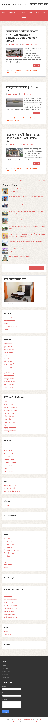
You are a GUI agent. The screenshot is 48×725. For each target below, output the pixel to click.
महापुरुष (6, 562)
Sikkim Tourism (8, 448)
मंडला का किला (8, 419)
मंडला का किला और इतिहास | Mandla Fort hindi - (22, 219)
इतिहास (6, 324)
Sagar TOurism (8, 457)
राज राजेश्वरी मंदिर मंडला (10, 600)
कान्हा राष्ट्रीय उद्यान (8, 404)
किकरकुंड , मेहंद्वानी (9, 379)
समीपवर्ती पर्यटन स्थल (34, 12)
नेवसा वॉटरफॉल (8, 344)
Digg (17, 73)
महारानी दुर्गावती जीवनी (10, 485)
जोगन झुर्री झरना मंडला (10, 431)
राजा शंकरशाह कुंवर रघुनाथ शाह (12, 491)
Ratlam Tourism (8, 468)
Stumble (10, 73)
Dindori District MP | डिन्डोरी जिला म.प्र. (24, 4)
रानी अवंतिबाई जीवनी (9, 488)
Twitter (26, 70)
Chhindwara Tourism (10, 462)
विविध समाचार (8, 565)
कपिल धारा (7, 355)
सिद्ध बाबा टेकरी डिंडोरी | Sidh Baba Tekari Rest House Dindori (23, 138)
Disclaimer (5, 674)
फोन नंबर (24, 18)
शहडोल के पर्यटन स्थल (9, 425)
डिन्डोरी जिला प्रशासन (9, 321)
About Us (5, 668)
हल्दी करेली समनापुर (9, 373)
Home (20, 180)
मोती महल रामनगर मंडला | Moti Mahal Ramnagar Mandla (24, 204)
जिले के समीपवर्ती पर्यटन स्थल (29, 44)
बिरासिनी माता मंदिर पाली (10, 608)
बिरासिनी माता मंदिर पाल (10, 413)
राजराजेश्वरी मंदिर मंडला (10, 410)
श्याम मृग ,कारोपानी (9, 364)
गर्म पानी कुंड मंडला (9, 416)
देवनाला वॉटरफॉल (8, 352)
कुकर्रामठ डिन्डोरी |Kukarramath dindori (19, 256)
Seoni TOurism (8, 445)
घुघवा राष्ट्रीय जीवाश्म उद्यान (11, 350)
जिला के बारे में (13, 12)
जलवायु (6, 329)
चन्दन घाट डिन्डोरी (8, 367)
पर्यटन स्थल (22, 12)
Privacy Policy (6, 671)
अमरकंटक (6, 402)
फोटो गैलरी (7, 556)
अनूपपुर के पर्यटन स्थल (10, 428)
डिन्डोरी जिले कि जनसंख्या (10, 327)
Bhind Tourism (8, 465)
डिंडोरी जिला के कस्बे (9, 553)
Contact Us (5, 677)
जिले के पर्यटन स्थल (26, 94)
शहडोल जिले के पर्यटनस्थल (11, 617)
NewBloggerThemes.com (36, 722)
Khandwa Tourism (9, 459)
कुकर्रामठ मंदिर (8, 347)
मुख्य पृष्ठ (4, 12)
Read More (36, 65)
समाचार (44, 12)
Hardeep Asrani (15, 722)
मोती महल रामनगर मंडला (10, 407)
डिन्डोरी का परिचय (8, 318)
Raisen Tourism (8, 471)
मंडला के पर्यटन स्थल (9, 422)
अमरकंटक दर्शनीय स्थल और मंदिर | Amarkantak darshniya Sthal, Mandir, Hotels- (22, 36)
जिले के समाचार (8, 547)
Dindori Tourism (8, 451)
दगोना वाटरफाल (8, 361)
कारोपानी (6, 358)
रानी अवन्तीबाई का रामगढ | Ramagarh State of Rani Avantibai (25, 241)
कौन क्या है (7, 539)
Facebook (17, 70)
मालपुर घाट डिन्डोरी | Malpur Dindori (22, 89)
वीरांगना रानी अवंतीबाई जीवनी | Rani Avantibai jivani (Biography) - (27, 196)
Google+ (33, 70)
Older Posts (41, 180)
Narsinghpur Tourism (10, 454)
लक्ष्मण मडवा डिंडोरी (9, 376)
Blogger (42, 720)
